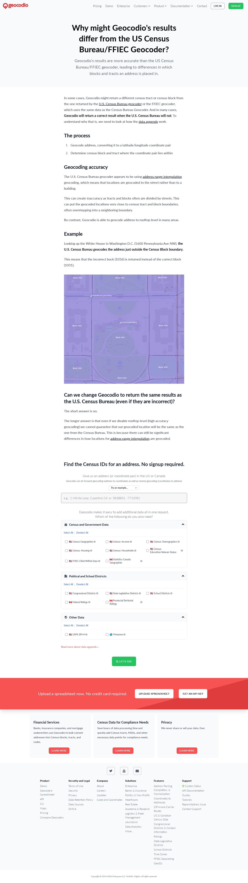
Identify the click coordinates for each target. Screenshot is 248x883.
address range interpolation (162, 177)
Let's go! (124, 661)
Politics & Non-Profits (137, 795)
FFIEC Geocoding (164, 858)
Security (73, 790)
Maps (43, 808)
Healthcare (131, 799)
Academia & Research (137, 808)
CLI (42, 803)
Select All (68, 532)
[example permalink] (62, 232)
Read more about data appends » (79, 646)
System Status (191, 785)
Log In (218, 6)
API (42, 799)
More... (129, 831)
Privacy (72, 795)
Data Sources (76, 804)
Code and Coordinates (109, 799)
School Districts (163, 849)
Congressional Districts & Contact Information (164, 827)
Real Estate (131, 804)
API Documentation (193, 790)
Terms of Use (75, 785)
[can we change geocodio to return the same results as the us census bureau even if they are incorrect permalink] (62, 393)
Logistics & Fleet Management (134, 815)
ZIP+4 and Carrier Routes (164, 808)
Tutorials (187, 799)
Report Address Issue (194, 804)
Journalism (131, 821)
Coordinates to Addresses (162, 800)
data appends (148, 121)
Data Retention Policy (80, 799)
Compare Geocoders (52, 817)
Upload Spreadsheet (154, 693)
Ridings (158, 836)
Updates (101, 795)
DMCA (72, 808)
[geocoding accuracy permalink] (62, 165)
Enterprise (123, 6)
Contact (202, 6)
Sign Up (236, 6)
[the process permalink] (62, 133)
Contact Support (191, 808)
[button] (142, 6)
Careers (101, 790)
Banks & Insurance (135, 790)
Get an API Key (193, 693)
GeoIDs (158, 863)
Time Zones (160, 854)
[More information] (95, 541)
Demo (109, 6)
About (100, 785)
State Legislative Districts (163, 842)
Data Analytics (133, 826)
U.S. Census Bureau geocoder (120, 104)
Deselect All (82, 532)
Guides (186, 795)
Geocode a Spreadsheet (47, 792)
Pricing (97, 6)
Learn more (59, 750)
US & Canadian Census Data (162, 817)
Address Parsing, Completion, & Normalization (163, 789)
